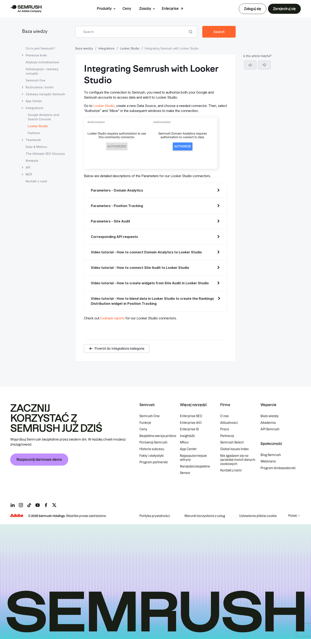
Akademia (268, 422)
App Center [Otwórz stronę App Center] (34, 101)
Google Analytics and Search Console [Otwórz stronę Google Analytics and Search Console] (43, 117)
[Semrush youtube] (37, 505)
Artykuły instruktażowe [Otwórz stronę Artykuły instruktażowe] (42, 62)
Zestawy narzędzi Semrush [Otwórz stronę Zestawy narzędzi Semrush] (45, 94)
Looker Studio (129, 48)
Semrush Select (232, 442)
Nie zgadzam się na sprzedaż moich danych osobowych (237, 460)
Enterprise (170, 8)
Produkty (104, 8)
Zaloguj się (252, 9)
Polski (292, 515)
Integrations (107, 48)
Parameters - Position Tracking (117, 206)
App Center (188, 449)
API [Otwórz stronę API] (28, 167)
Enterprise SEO (191, 416)
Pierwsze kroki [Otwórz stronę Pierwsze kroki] (36, 55)
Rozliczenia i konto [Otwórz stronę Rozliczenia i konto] (39, 87)
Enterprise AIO (191, 422)
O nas (224, 416)
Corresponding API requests (114, 237)
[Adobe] (16, 515)
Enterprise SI (189, 429)
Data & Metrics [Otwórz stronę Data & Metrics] (36, 147)
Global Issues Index (234, 449)
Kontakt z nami (231, 470)
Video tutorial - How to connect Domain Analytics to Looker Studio (146, 252)
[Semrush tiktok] (29, 505)
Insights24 (187, 436)
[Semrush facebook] (46, 505)
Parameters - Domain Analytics (117, 190)
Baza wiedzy (34, 31)
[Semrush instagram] (21, 505)
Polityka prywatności (154, 516)
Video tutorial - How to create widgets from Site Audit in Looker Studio (150, 283)
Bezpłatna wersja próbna (157, 436)
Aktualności (229, 422)
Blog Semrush (270, 455)
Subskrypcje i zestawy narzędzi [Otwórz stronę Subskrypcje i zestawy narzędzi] (42, 71)
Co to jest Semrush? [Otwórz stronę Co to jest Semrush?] (40, 48)
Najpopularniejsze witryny (193, 458)
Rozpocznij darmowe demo (39, 459)
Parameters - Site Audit (110, 221)
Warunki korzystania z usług (204, 516)
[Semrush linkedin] (12, 505)
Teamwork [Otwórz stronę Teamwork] (33, 140)
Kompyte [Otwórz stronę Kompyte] (32, 160)
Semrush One (149, 416)
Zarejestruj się (284, 9)
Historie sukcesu (151, 449)
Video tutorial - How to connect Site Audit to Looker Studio (140, 268)
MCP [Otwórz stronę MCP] (29, 174)
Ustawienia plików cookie (258, 516)
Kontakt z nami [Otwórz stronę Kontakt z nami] (36, 181)
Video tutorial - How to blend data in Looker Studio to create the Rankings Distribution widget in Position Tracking (152, 301)
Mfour (184, 442)
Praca (224, 429)
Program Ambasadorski (278, 468)
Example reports (112, 318)
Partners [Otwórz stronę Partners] (34, 133)
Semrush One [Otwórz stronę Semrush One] (35, 80)
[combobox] (131, 32)
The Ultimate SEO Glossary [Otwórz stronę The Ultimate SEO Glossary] (45, 153)
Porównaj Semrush (153, 442)
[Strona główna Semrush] (26, 9)
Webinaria (268, 461)
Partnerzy (227, 436)
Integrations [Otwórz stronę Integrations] (34, 108)
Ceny (127, 8)
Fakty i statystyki (151, 455)
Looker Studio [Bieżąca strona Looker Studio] (38, 126)
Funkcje (145, 422)
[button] (264, 65)
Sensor (185, 473)
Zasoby (145, 8)
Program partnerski (153, 462)
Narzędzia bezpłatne (195, 466)
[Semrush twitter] (54, 505)
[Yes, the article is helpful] (250, 65)
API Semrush (269, 429)
